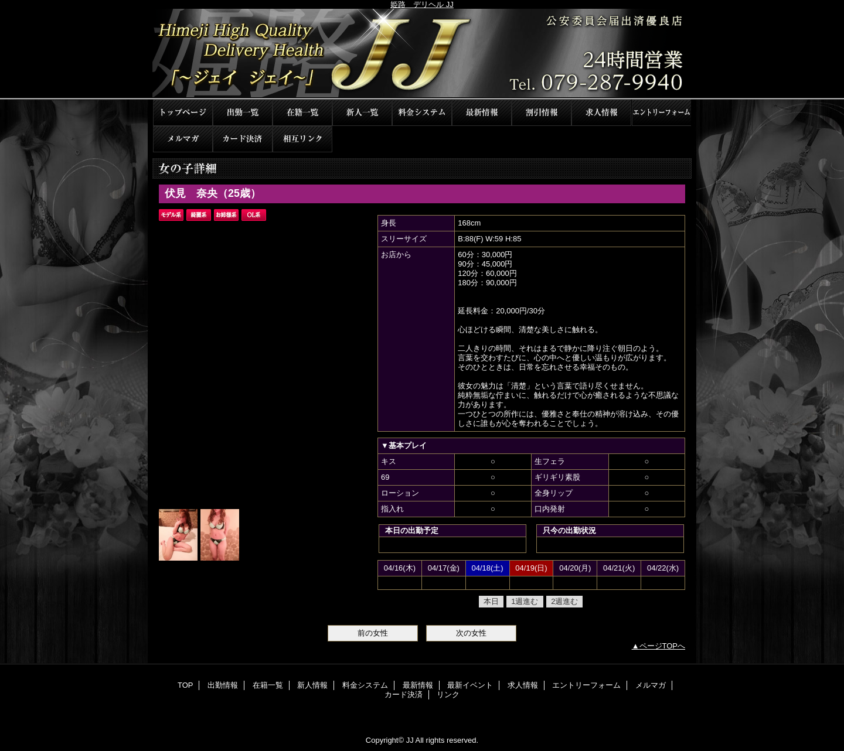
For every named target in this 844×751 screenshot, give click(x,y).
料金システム (422, 113)
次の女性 (471, 633)
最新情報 (482, 113)
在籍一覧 (302, 113)
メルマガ (183, 139)
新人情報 (362, 113)
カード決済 (243, 139)
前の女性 (373, 633)
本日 (491, 601)
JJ (422, 54)
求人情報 (601, 113)
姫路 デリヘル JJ (422, 4)
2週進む (564, 601)
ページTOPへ (662, 645)
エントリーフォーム (661, 113)
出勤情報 (243, 113)
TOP (183, 113)
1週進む (524, 601)
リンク (302, 139)
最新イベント (541, 113)
